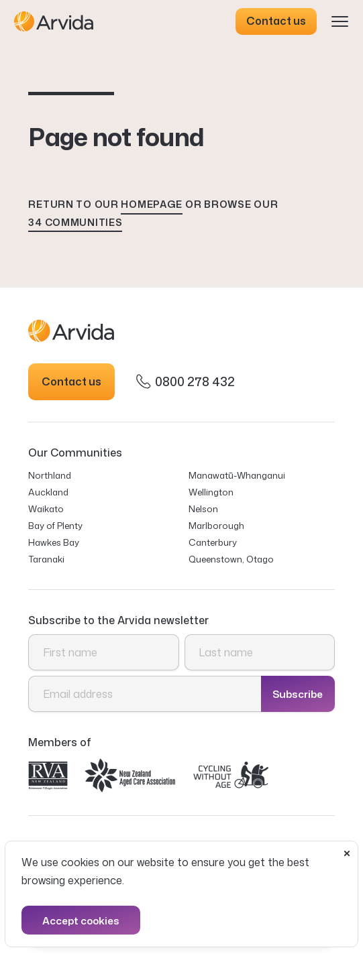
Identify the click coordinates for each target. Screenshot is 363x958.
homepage (152, 204)
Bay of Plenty (55, 525)
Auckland (48, 491)
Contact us (276, 20)
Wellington (211, 491)
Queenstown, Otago (231, 558)
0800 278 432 (185, 381)
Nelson (203, 508)
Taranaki (46, 558)
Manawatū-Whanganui (237, 475)
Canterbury (213, 542)
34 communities (75, 222)
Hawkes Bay (53, 542)
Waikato (46, 508)
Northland (49, 475)
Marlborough (216, 525)
